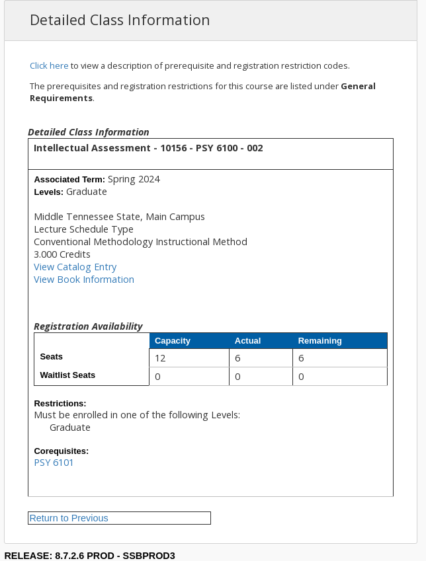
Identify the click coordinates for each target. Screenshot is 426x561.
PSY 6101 (54, 462)
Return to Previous (68, 518)
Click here (49, 65)
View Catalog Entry (75, 266)
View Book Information (84, 279)
